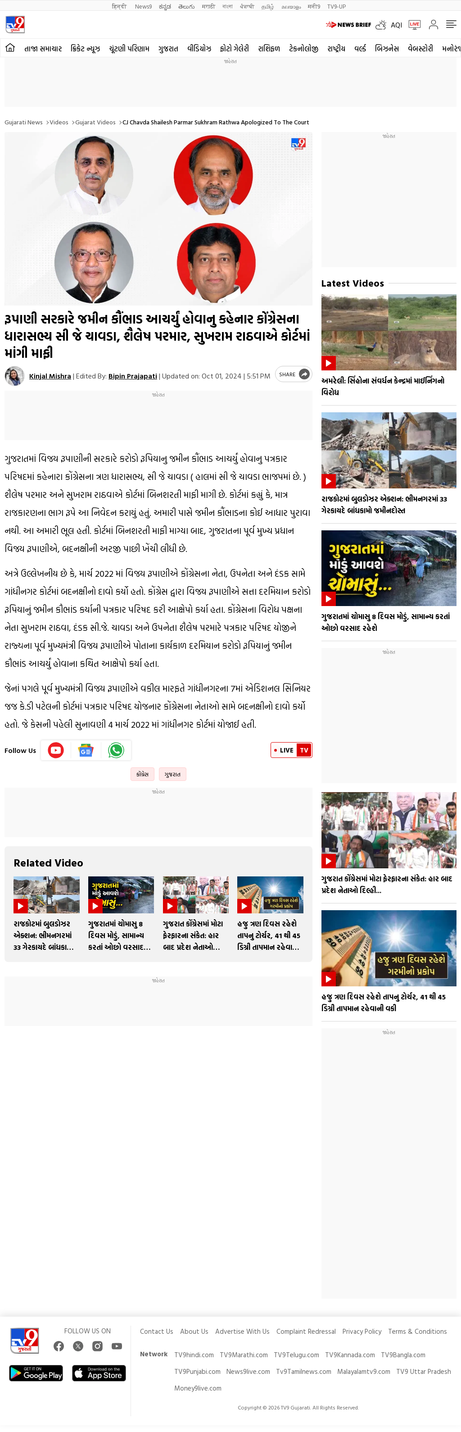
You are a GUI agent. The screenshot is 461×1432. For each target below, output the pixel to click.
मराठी (208, 6)
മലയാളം (291, 6)
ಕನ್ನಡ (165, 6)
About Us (194, 1331)
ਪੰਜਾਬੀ (247, 6)
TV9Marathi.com (244, 1355)
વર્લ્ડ (360, 48)
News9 (143, 6)
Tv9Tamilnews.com (303, 1371)
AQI (396, 24)
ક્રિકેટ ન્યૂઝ (85, 48)
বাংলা (227, 6)
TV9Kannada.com (350, 1355)
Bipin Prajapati (132, 375)
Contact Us (156, 1331)
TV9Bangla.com (403, 1355)
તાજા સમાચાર (43, 48)
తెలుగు (186, 6)
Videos (59, 122)
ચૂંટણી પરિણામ (129, 48)
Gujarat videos (95, 122)
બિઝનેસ (387, 48)
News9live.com (248, 1371)
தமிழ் (268, 6)
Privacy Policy (362, 1331)
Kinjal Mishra (50, 375)
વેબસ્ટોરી (420, 48)
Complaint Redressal (306, 1331)
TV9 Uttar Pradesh (423, 1371)
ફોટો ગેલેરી (234, 48)
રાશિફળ (269, 48)
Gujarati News (24, 122)
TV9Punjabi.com (197, 1371)
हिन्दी (120, 6)
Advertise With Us (242, 1331)
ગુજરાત (168, 48)
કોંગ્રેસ (142, 774)
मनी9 (314, 6)
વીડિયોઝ (199, 48)
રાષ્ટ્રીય (336, 48)
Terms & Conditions (417, 1331)
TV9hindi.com (194, 1355)
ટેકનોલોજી (303, 48)
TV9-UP (336, 6)
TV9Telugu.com (296, 1355)
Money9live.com (197, 1388)
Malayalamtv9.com (363, 1371)
